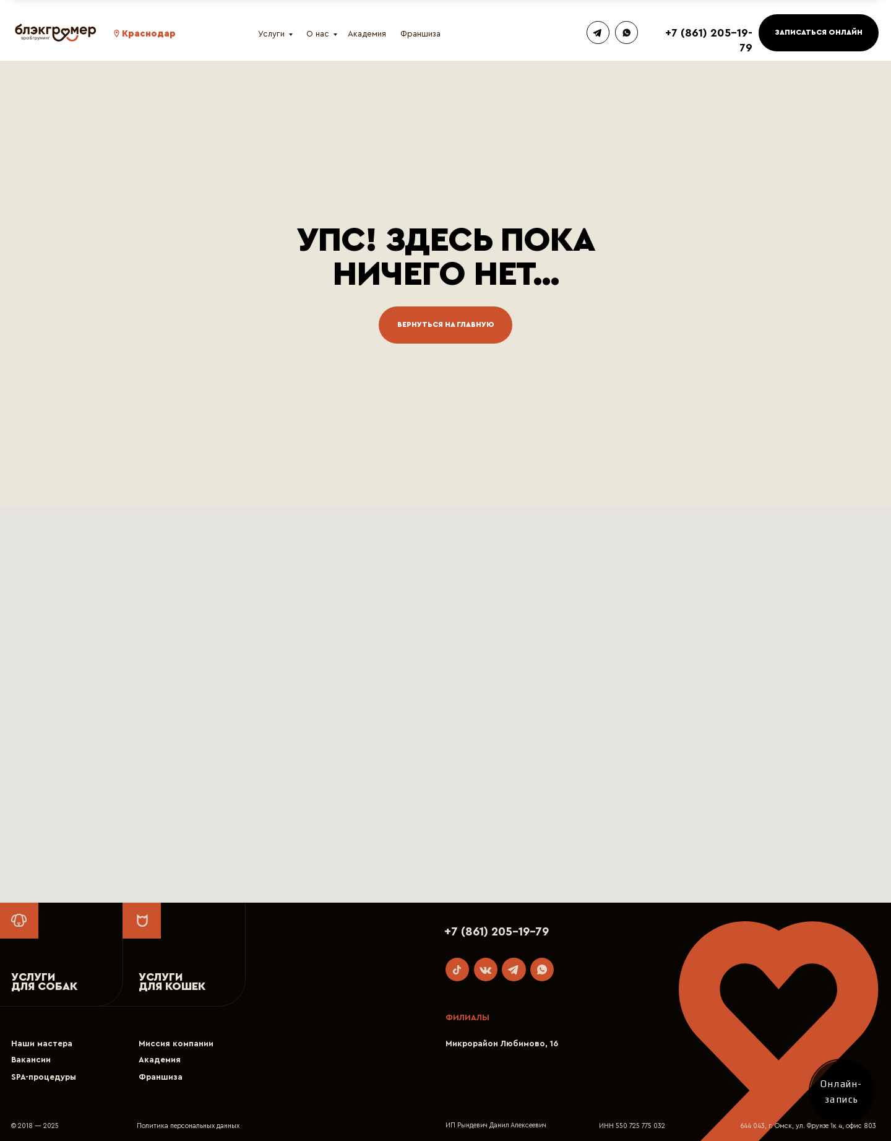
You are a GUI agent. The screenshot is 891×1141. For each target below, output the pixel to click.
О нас (317, 34)
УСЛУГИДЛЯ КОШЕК (172, 981)
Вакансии (31, 1060)
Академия (367, 34)
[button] (117, 34)
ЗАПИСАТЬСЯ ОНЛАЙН (819, 32)
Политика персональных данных (188, 1125)
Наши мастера (41, 1043)
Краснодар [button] (149, 33)
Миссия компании (176, 1043)
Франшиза (420, 34)
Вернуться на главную (445, 324)
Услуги (271, 34)
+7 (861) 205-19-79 (496, 932)
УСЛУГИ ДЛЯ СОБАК (44, 981)
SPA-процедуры (43, 1077)
